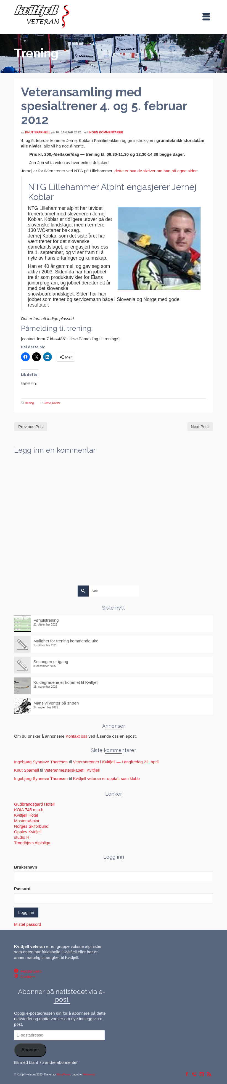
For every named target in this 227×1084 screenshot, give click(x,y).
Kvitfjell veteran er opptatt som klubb (106, 778)
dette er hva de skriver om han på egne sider (155, 170)
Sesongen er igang (50, 661)
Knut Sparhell (38, 132)
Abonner (30, 1050)
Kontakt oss (76, 736)
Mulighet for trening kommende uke (65, 641)
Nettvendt (89, 1074)
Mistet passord (27, 924)
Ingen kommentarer (105, 132)
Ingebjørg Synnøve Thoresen (41, 761)
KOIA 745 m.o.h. (29, 809)
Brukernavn (25, 867)
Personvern (30, 971)
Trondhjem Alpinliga (32, 842)
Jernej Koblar (52, 403)
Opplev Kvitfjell (27, 831)
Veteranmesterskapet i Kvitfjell (72, 770)
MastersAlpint (26, 820)
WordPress (63, 1074)
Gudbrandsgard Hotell (34, 804)
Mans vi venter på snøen (56, 703)
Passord (22, 888)
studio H (21, 837)
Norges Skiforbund (31, 826)
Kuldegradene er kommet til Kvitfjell (65, 682)
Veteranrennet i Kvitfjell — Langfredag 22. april (116, 761)
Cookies (27, 976)
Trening (29, 403)
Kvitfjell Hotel (26, 815)
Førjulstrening (46, 620)
